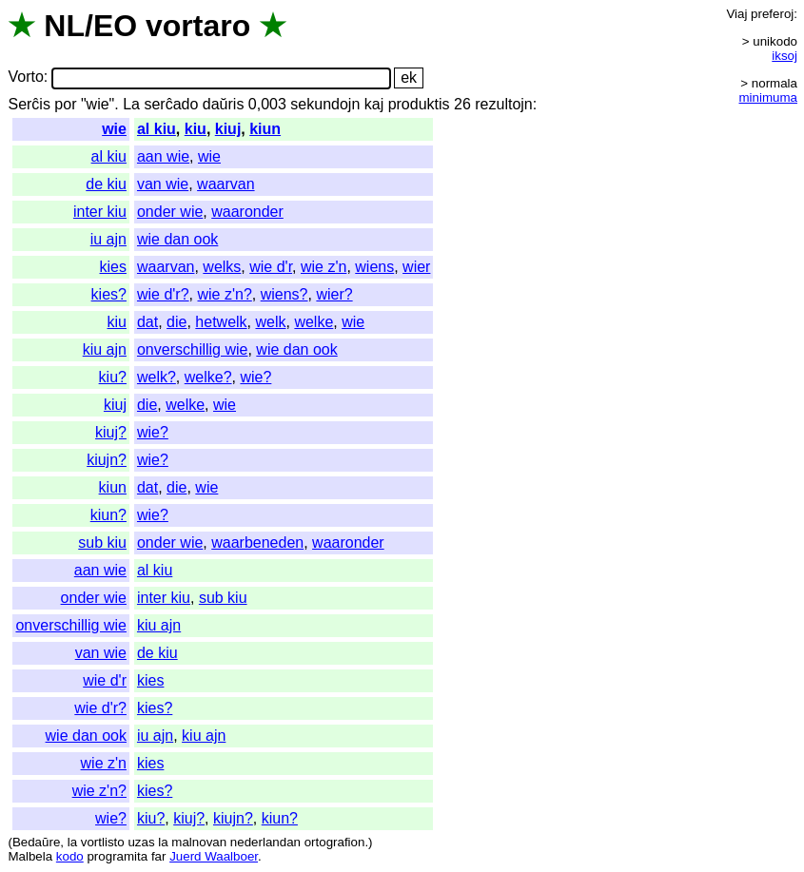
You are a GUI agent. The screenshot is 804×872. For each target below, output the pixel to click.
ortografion (334, 842)
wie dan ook (177, 239)
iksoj (784, 55)
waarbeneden (257, 542)
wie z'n (323, 267)
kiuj (228, 129)
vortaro (198, 26)
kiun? (108, 515)
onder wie (170, 211)
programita (117, 856)
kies (113, 267)
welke (313, 322)
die (176, 322)
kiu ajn (105, 349)
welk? (156, 377)
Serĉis (28, 104)
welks (222, 267)
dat (147, 322)
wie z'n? (224, 294)
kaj (373, 104)
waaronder (247, 211)
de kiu (106, 184)
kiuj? (111, 432)
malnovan (198, 842)
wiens (374, 267)
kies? (109, 294)
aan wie (163, 156)
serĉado (171, 104)
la (72, 842)
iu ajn (108, 239)
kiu (195, 129)
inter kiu (100, 211)
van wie (162, 184)
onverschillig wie (192, 349)
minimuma (768, 97)
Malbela (30, 856)
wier (416, 267)
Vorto (25, 77)
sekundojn (325, 104)
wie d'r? (163, 294)
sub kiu (102, 542)
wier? (334, 294)
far (159, 856)
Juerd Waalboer (213, 856)
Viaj (736, 14)
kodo (70, 856)
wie (114, 129)
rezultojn (503, 104)
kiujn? (107, 460)
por (65, 104)
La (131, 104)
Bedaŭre (36, 842)
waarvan (225, 184)
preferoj (772, 14)
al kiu (156, 129)
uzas (140, 842)
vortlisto (103, 842)
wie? (255, 377)
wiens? (284, 294)
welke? (208, 377)
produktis (419, 104)
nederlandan (265, 842)
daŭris (224, 104)
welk (270, 322)
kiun (265, 129)
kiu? (113, 377)
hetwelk (220, 322)
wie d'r (270, 267)
